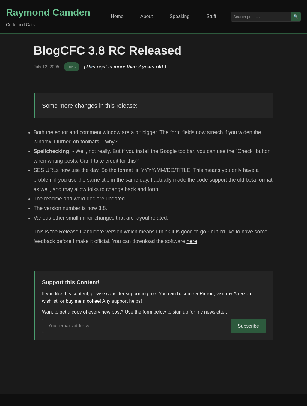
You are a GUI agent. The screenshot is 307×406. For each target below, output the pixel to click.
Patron (207, 293)
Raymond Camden (48, 12)
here (191, 241)
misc (72, 66)
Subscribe (248, 326)
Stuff (211, 16)
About (146, 16)
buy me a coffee (83, 301)
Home (117, 16)
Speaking (180, 16)
